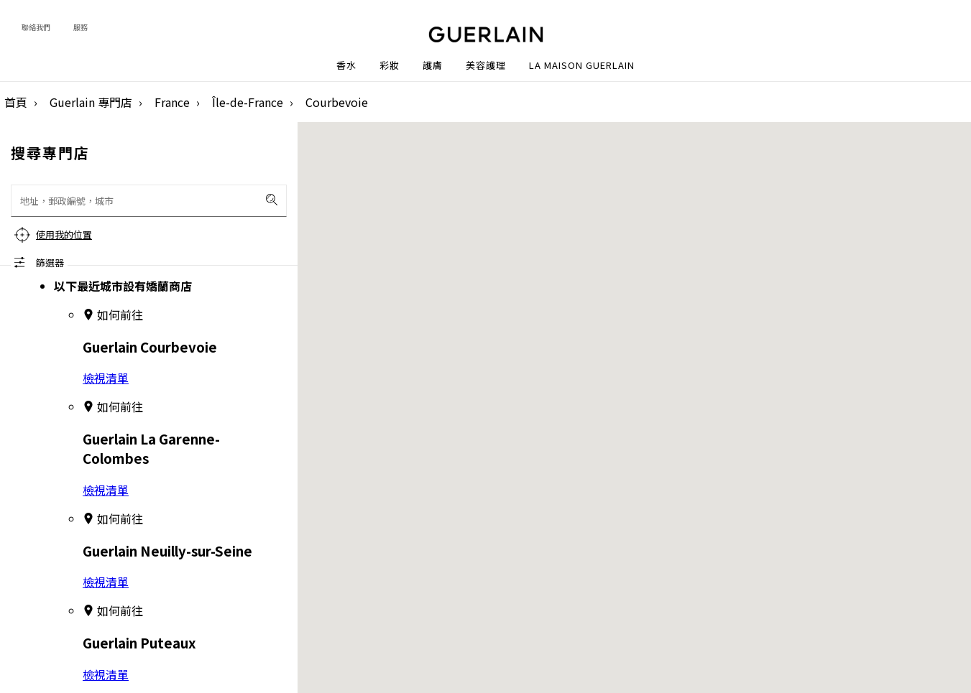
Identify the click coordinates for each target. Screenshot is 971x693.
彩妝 (389, 65)
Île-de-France (247, 102)
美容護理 (486, 65)
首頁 (15, 102)
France (172, 102)
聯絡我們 (36, 27)
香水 (346, 65)
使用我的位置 (64, 234)
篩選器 (50, 262)
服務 (80, 27)
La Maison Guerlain (582, 65)
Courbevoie (336, 102)
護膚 (433, 65)
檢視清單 (106, 377)
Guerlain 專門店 (91, 102)
